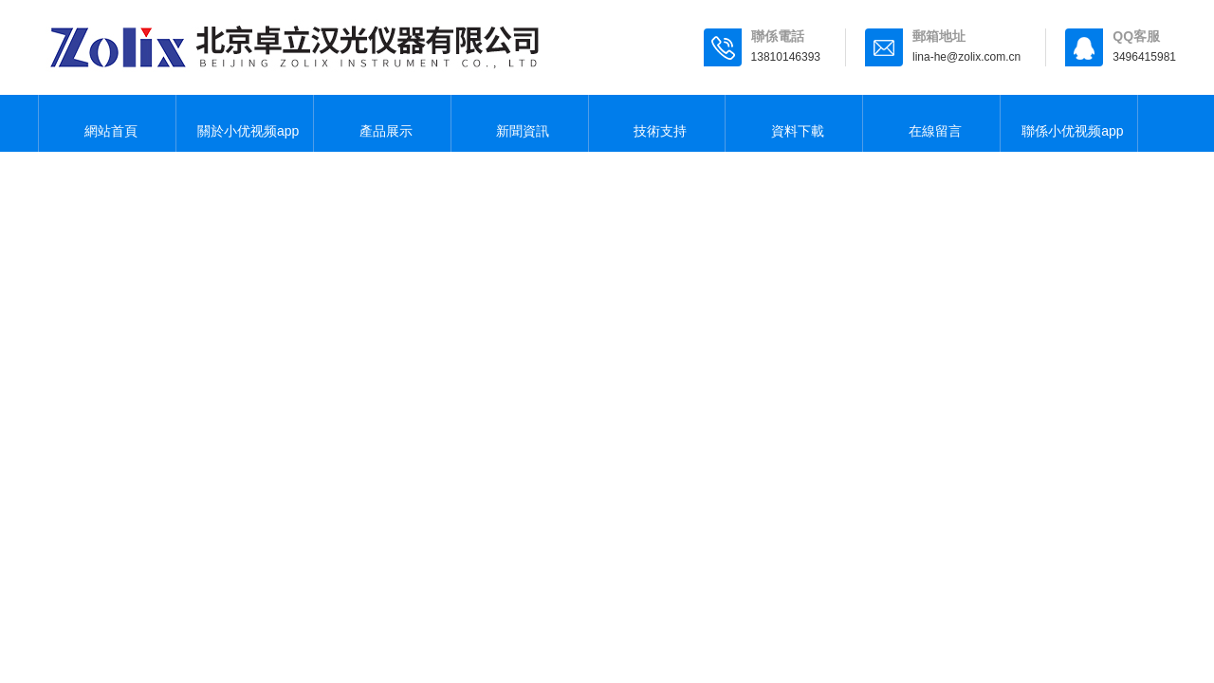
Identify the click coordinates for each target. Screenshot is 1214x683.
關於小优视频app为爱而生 (244, 134)
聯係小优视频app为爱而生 (1068, 134)
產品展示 (382, 123)
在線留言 (931, 123)
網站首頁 (107, 123)
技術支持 (656, 123)
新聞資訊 (519, 123)
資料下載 (793, 123)
